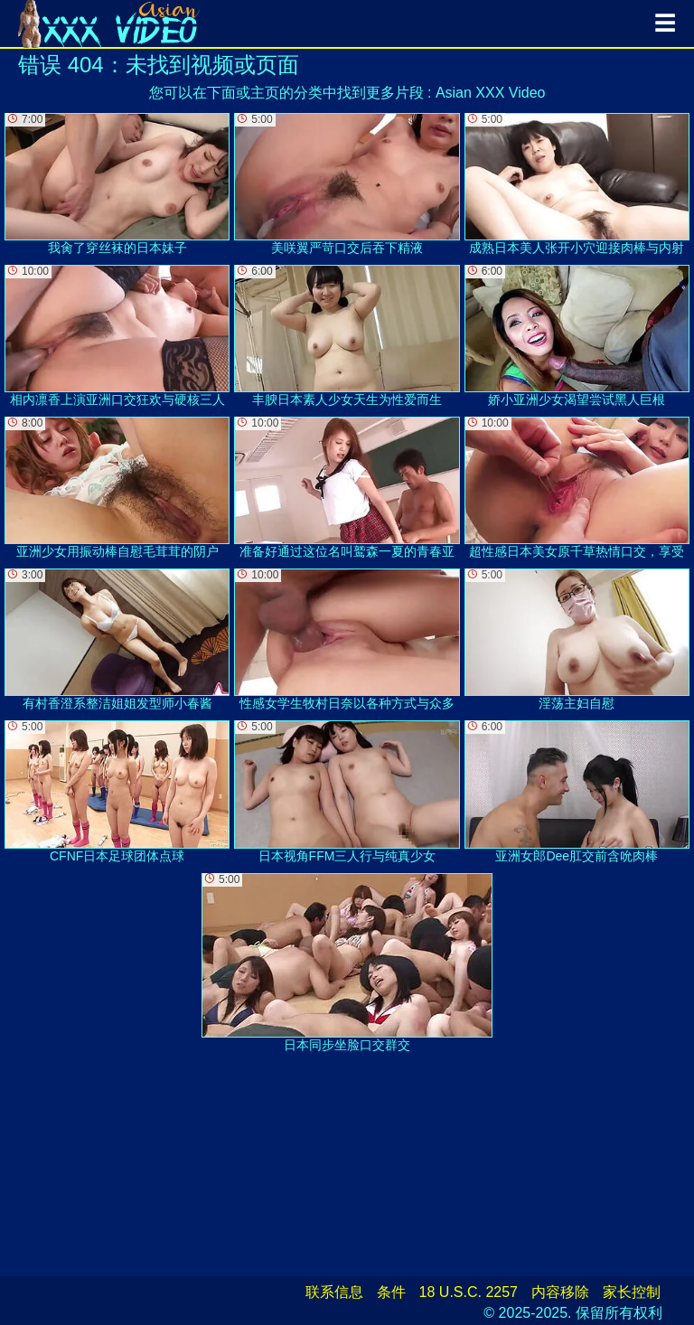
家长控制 (632, 1292)
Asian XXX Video (491, 92)
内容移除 (560, 1292)
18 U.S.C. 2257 (468, 1292)
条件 (391, 1292)
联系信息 (334, 1292)
